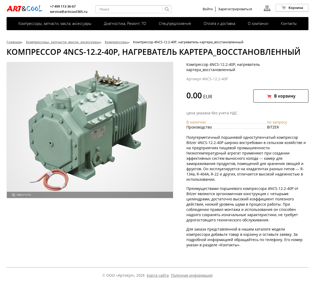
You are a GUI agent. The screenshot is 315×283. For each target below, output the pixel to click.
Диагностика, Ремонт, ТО (125, 23)
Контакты (289, 23)
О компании (258, 23)
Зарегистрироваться (235, 9)
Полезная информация (192, 275)
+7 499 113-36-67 (63, 6)
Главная (14, 42)
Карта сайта (158, 275)
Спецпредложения (175, 23)
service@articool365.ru (68, 11)
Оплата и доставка (219, 23)
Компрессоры (116, 42)
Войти (208, 9)
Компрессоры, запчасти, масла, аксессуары (54, 23)
